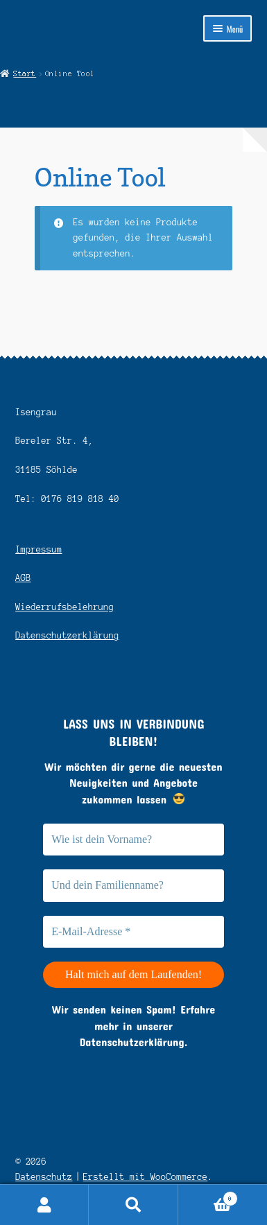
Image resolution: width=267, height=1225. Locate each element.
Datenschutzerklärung (67, 635)
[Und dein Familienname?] (133, 885)
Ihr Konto (44, 1205)
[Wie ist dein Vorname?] (133, 839)
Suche (133, 1205)
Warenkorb (208, 1197)
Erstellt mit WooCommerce (145, 1176)
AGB (23, 577)
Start (24, 73)
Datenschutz (43, 1176)
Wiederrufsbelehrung (64, 606)
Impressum (38, 549)
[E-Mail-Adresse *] (133, 932)
